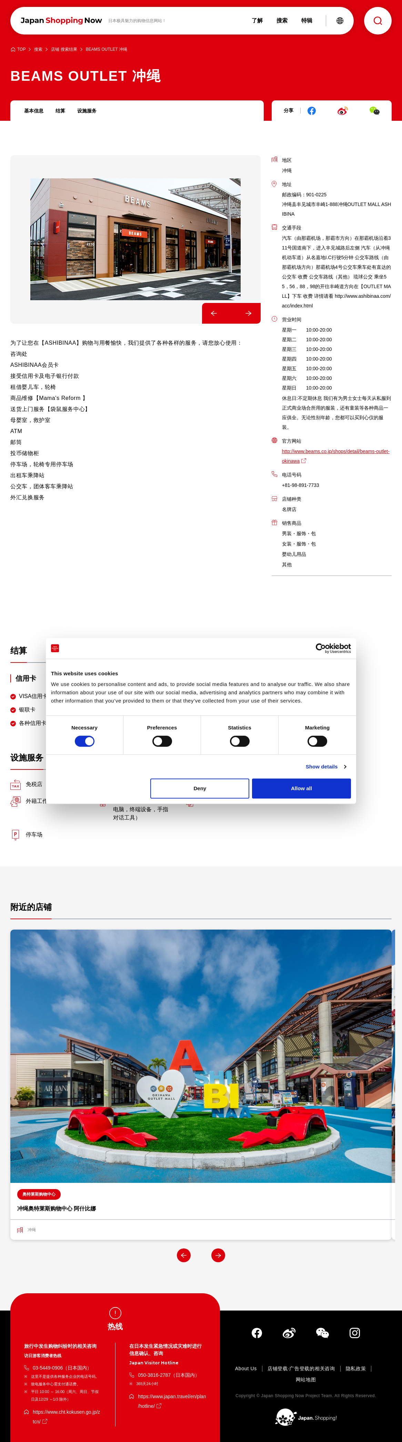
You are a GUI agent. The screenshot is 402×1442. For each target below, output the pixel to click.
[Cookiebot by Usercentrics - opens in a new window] (321, 648)
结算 (60, 111)
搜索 (38, 49)
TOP (21, 49)
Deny (200, 788)
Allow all (301, 788)
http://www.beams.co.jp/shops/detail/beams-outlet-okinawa (336, 456)
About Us (246, 1368)
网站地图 (306, 1379)
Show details (322, 766)
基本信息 (33, 111)
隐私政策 (356, 1368)
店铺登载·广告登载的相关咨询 (301, 1368)
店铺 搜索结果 (64, 49)
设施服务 (87, 111)
